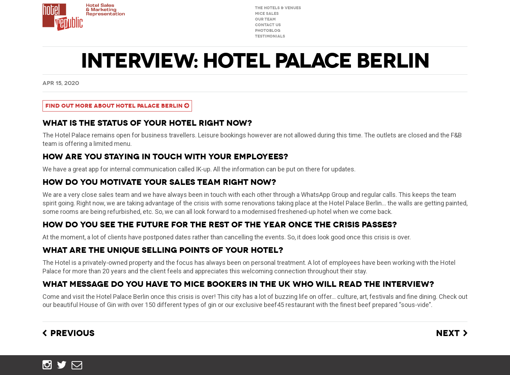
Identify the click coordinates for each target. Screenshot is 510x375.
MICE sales (267, 14)
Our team (265, 19)
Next (448, 333)
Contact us (268, 25)
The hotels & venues (278, 8)
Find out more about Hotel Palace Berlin (117, 105)
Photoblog (267, 31)
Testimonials (270, 36)
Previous (72, 333)
